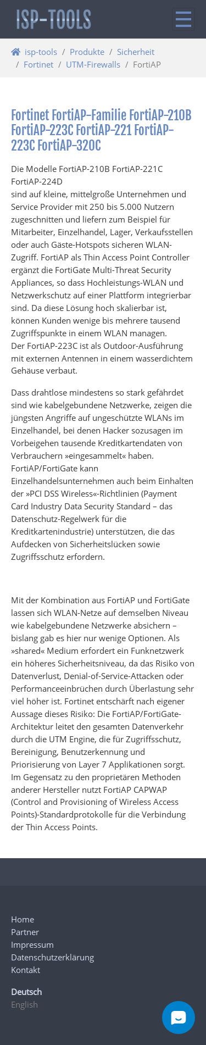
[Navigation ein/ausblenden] (183, 19)
